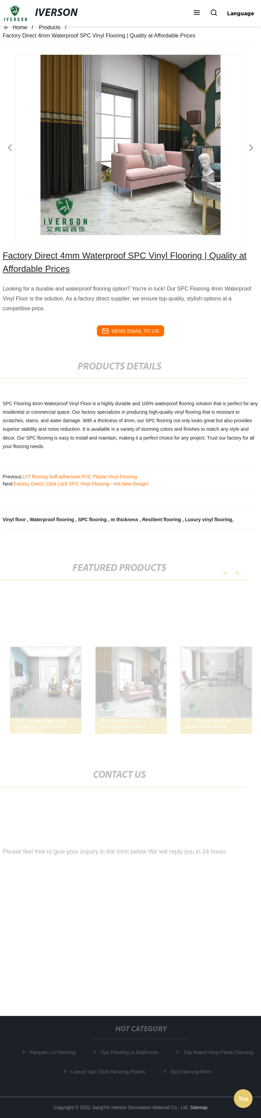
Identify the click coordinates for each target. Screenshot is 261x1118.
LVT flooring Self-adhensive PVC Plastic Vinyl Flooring (79, 476)
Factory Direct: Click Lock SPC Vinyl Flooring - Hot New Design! (81, 484)
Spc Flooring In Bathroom (130, 1052)
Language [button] (240, 13)
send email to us (130, 331)
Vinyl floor (15, 519)
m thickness (125, 519)
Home (20, 27)
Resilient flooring (162, 519)
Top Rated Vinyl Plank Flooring (219, 1052)
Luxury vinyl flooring (208, 519)
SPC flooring (93, 519)
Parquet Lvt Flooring (53, 1052)
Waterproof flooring (52, 519)
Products (49, 27)
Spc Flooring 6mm (192, 1071)
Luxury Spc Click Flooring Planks (109, 1071)
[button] (197, 13)
